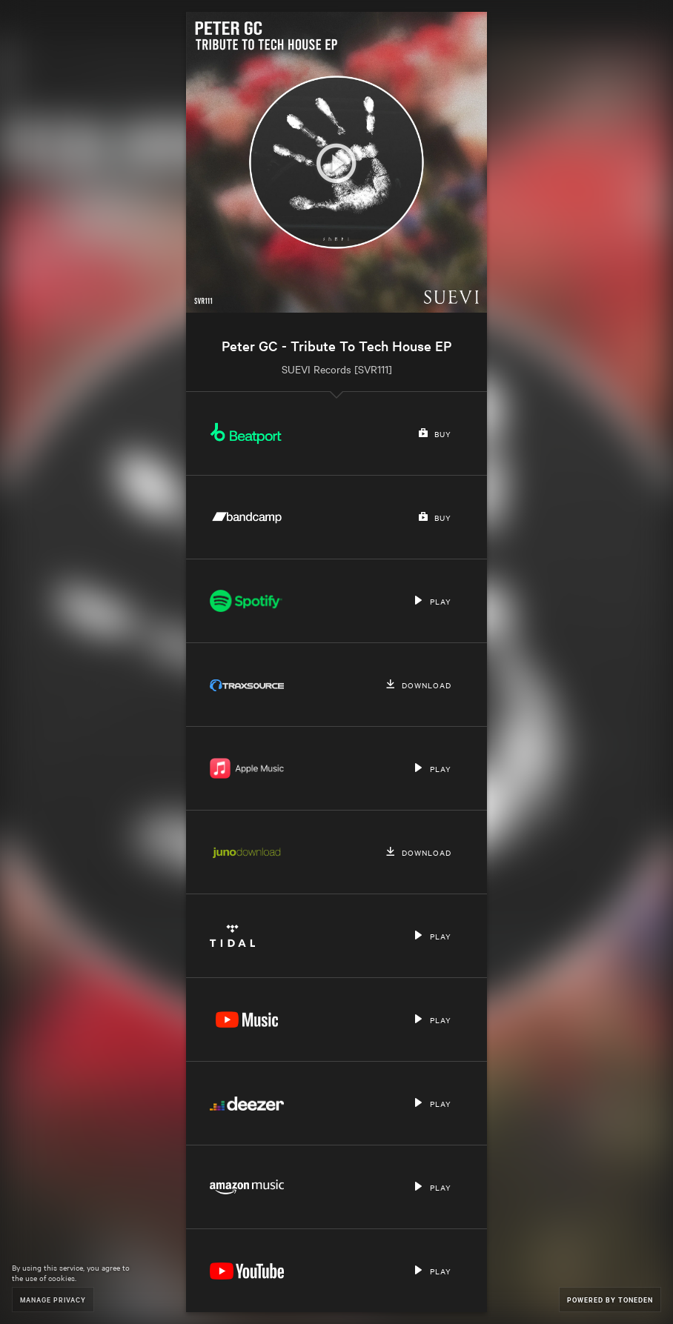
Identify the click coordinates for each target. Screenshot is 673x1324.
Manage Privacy (53, 1299)
